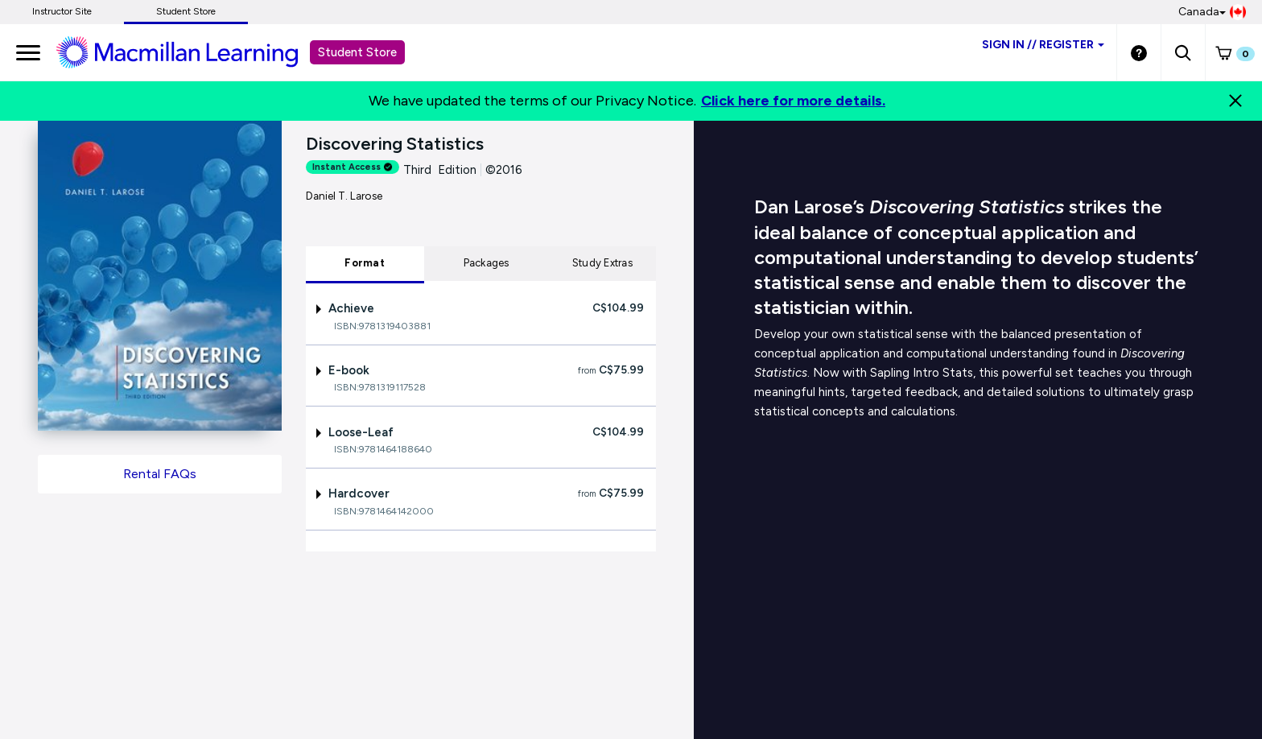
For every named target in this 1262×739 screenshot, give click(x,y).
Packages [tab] (486, 263)
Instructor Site (62, 11)
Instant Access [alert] (352, 167)
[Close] (1235, 101)
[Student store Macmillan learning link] (189, 51)
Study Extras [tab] (602, 263)
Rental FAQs (159, 473)
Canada (1212, 12)
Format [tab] (364, 263)
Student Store (186, 11)
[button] (1183, 52)
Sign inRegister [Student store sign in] (1043, 45)
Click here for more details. (793, 100)
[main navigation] (28, 52)
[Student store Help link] (1139, 52)
